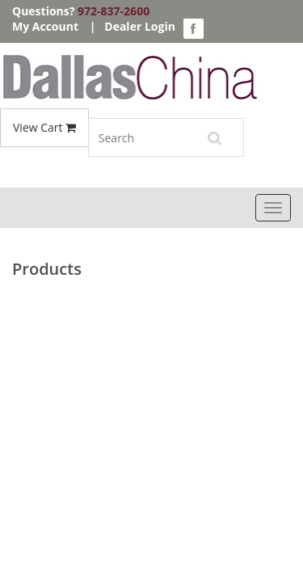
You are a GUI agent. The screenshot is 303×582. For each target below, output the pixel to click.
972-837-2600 (113, 11)
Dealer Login (139, 26)
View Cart (44, 127)
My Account (45, 26)
